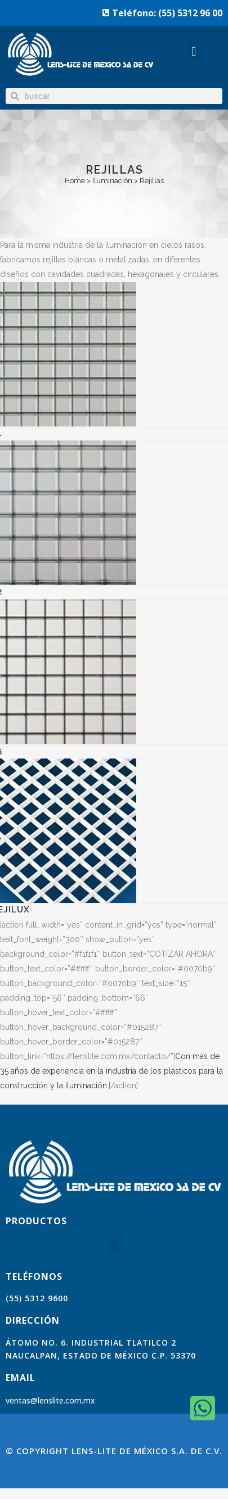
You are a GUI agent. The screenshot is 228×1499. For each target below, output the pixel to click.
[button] (194, 51)
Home (75, 180)
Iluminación (112, 180)
